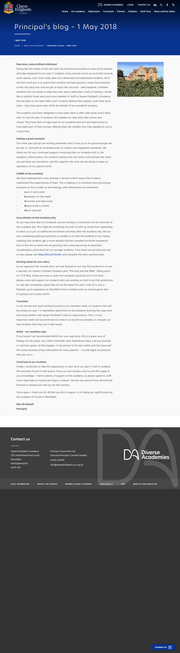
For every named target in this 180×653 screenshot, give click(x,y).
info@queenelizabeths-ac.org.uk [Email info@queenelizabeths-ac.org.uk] (66, 464)
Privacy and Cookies (47, 484)
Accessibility (106, 484)
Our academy (77, 11)
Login (130, 5)
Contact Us (144, 5)
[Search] (173, 5)
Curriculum (108, 11)
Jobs (123, 484)
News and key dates (164, 11)
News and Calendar (33, 46)
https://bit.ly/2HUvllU (49, 254)
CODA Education (149, 484)
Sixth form (145, 11)
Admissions (93, 11)
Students (132, 11)
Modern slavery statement (78, 484)
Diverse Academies (113, 5)
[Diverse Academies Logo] (17, 13)
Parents (121, 11)
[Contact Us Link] (163, 647)
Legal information (20, 484)
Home (64, 11)
